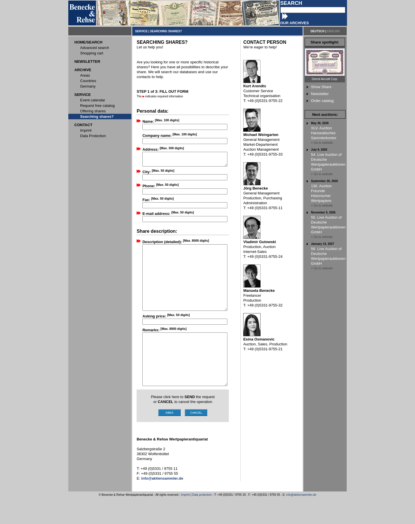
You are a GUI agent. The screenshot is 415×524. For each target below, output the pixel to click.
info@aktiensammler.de (301, 520)
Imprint (185, 520)
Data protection (202, 520)
